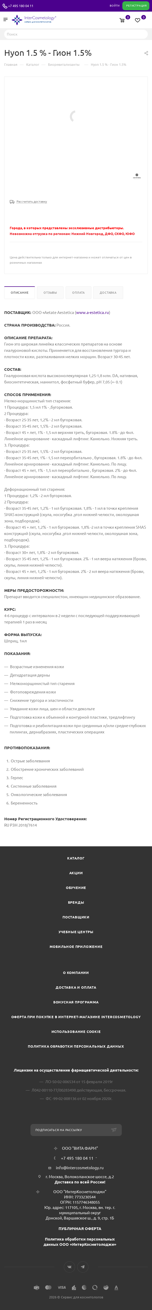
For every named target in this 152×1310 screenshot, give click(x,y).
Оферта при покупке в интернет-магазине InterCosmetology (76, 1017)
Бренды (76, 902)
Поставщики (76, 917)
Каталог (76, 858)
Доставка (108, 292)
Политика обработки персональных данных (76, 1046)
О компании (76, 972)
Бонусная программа (76, 1002)
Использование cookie (76, 1031)
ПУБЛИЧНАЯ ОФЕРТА (80, 1228)
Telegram (82, 1267)
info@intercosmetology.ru (80, 1168)
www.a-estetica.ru (92, 312)
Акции (76, 873)
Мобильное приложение (76, 946)
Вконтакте (69, 1267)
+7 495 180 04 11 (20, 6)
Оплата (78, 292)
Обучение (76, 887)
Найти (142, 33)
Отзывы (50, 292)
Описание (19, 292)
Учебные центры (76, 932)
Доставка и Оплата (76, 987)
